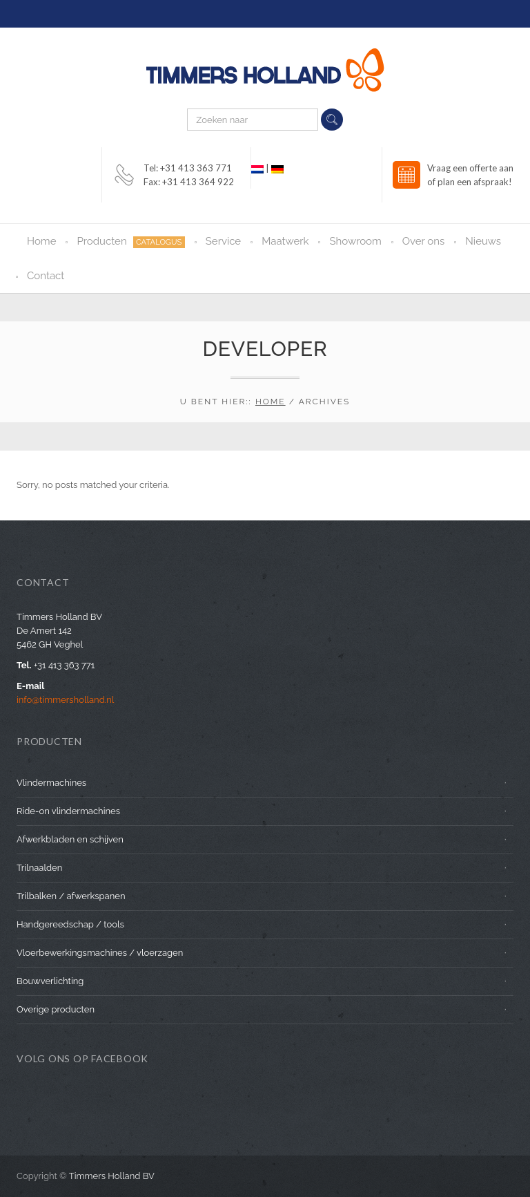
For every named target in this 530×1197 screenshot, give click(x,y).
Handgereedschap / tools (70, 924)
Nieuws (483, 241)
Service (223, 241)
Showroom (355, 241)
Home (41, 241)
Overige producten (56, 1009)
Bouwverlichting (50, 981)
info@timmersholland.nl (65, 700)
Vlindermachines (51, 782)
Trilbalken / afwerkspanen (71, 896)
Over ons (423, 241)
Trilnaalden (39, 868)
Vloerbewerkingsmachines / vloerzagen (100, 953)
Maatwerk (285, 241)
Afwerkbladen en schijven (70, 839)
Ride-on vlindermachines (68, 811)
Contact (45, 276)
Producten (130, 241)
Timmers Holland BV (112, 1176)
